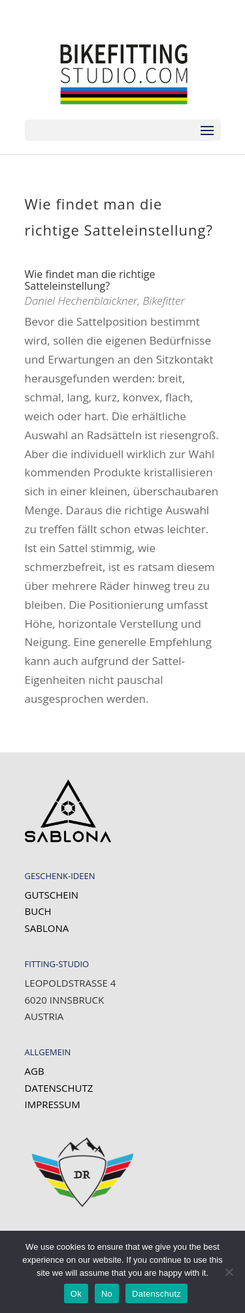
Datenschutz (59, 1087)
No (106, 1294)
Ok (76, 1294)
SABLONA (47, 928)
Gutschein (52, 894)
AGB (34, 1070)
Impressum (52, 1104)
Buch (38, 911)
